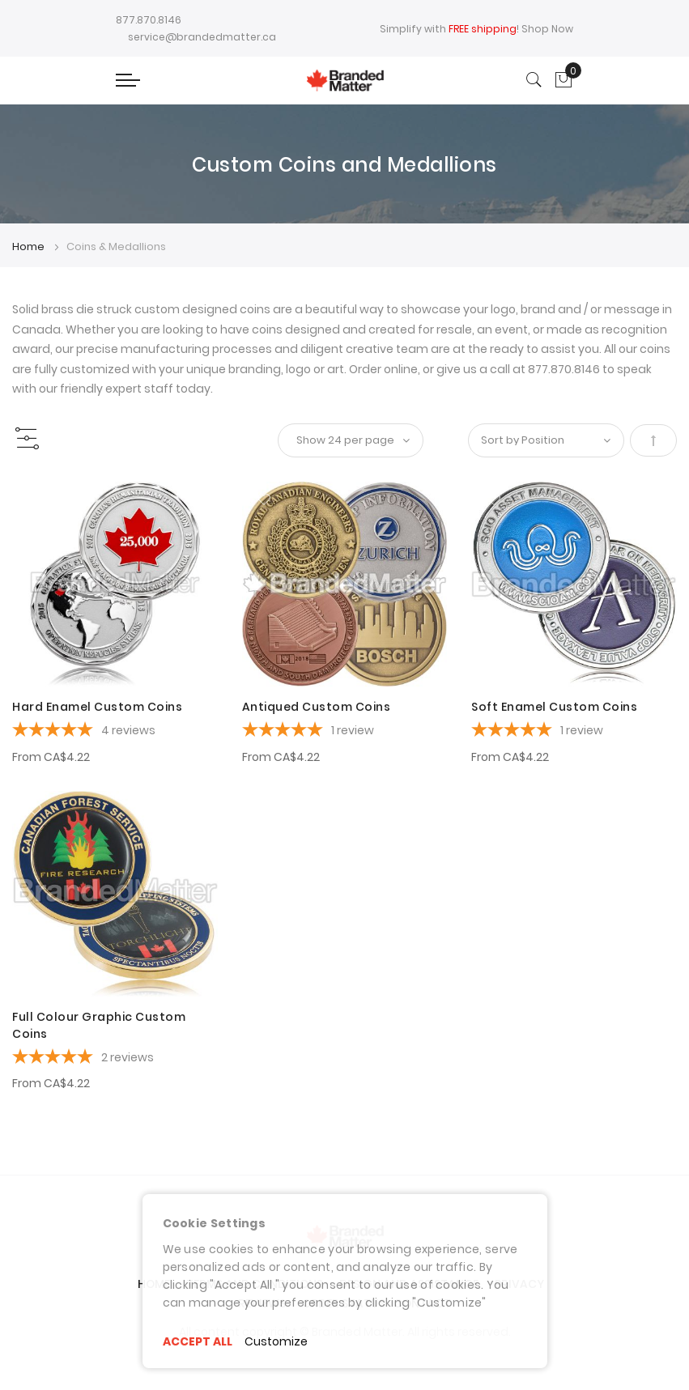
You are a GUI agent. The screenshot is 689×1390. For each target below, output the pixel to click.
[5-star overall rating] (115, 732)
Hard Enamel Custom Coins (97, 707)
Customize (276, 1341)
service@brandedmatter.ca (202, 37)
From (51, 757)
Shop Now (547, 29)
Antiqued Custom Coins (316, 707)
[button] (34, 500)
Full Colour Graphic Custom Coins (98, 1025)
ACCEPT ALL (197, 1341)
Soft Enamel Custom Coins (554, 707)
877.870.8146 (148, 20)
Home (29, 246)
